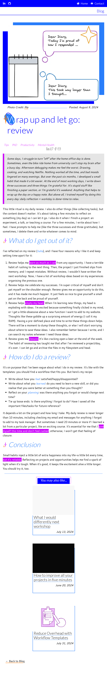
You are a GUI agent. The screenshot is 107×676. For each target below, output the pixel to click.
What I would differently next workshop (46, 521)
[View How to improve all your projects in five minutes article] (53, 546)
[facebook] (55, 149)
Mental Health (46, 144)
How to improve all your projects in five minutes (53, 577)
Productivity (27, 144)
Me (26, 107)
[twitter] (51, 149)
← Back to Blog (15, 661)
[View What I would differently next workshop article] (53, 488)
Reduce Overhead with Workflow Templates (53, 635)
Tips (6, 144)
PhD (14, 144)
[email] (59, 149)
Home (82, 3)
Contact (97, 3)
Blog (100, 11)
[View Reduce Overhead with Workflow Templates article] (53, 604)
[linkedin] (48, 149)
